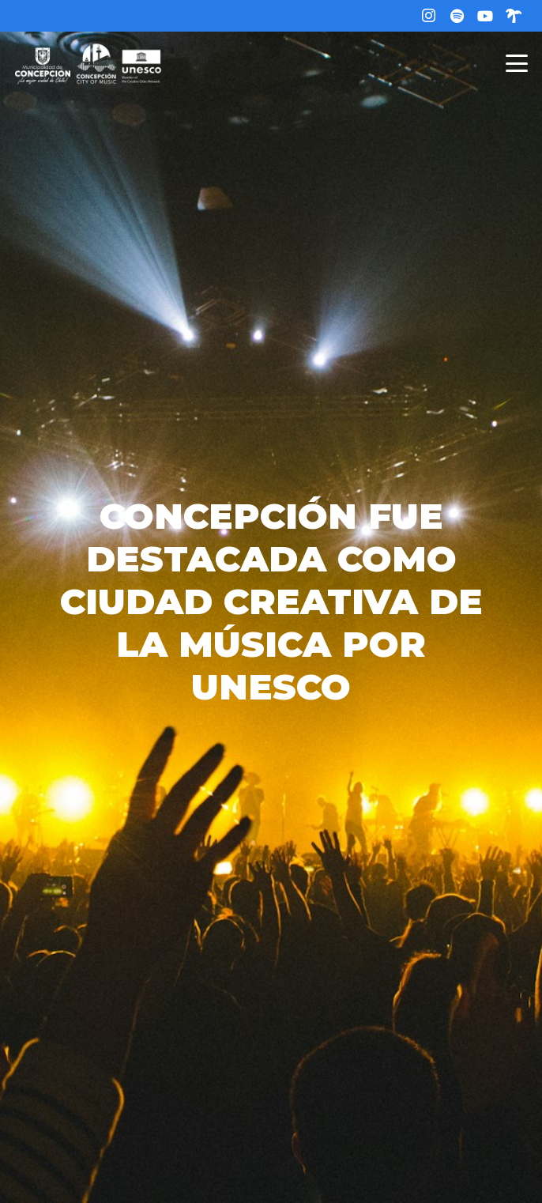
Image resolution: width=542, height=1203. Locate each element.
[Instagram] (428, 16)
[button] (517, 63)
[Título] (456, 16)
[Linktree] (513, 16)
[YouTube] (485, 16)
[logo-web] (88, 63)
